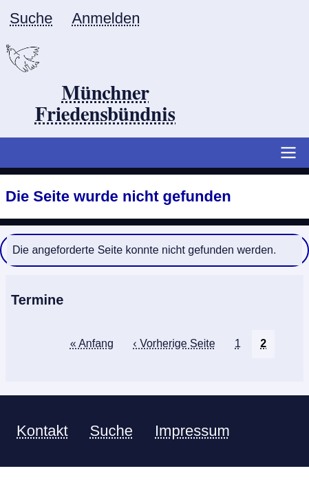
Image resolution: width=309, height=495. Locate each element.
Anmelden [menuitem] (106, 18)
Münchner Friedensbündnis (105, 105)
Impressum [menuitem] (192, 430)
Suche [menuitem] (31, 18)
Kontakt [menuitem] (42, 430)
